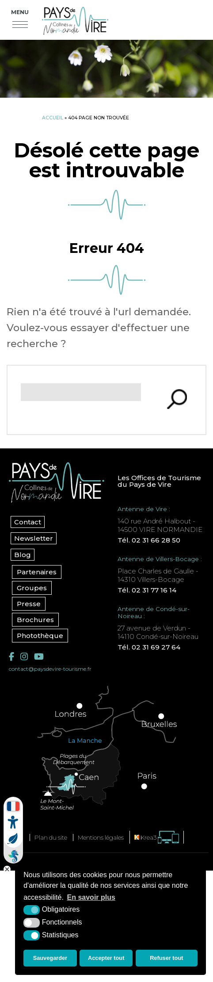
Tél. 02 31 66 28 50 (149, 540)
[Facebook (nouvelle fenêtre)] (11, 656)
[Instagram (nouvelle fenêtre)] (24, 656)
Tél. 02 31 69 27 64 (149, 647)
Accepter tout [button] (106, 958)
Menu (20, 12)
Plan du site (50, 837)
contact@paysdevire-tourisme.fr (50, 668)
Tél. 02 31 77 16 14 (147, 590)
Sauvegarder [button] (50, 958)
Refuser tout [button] (166, 958)
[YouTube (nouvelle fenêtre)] (39, 656)
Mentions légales (101, 837)
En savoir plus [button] (91, 897)
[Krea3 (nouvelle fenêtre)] (156, 837)
